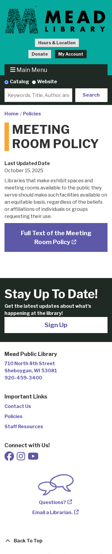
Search (91, 95)
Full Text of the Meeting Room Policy (56, 238)
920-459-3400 (23, 378)
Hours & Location (57, 42)
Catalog (19, 81)
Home (11, 114)
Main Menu (28, 69)
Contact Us (17, 406)
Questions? (52, 502)
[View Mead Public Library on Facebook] (9, 458)
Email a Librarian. (52, 512)
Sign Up (56, 325)
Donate (40, 54)
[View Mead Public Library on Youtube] (33, 458)
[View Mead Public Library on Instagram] (21, 458)
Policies (32, 114)
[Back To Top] (56, 541)
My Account (70, 54)
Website (47, 81)
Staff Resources (23, 426)
